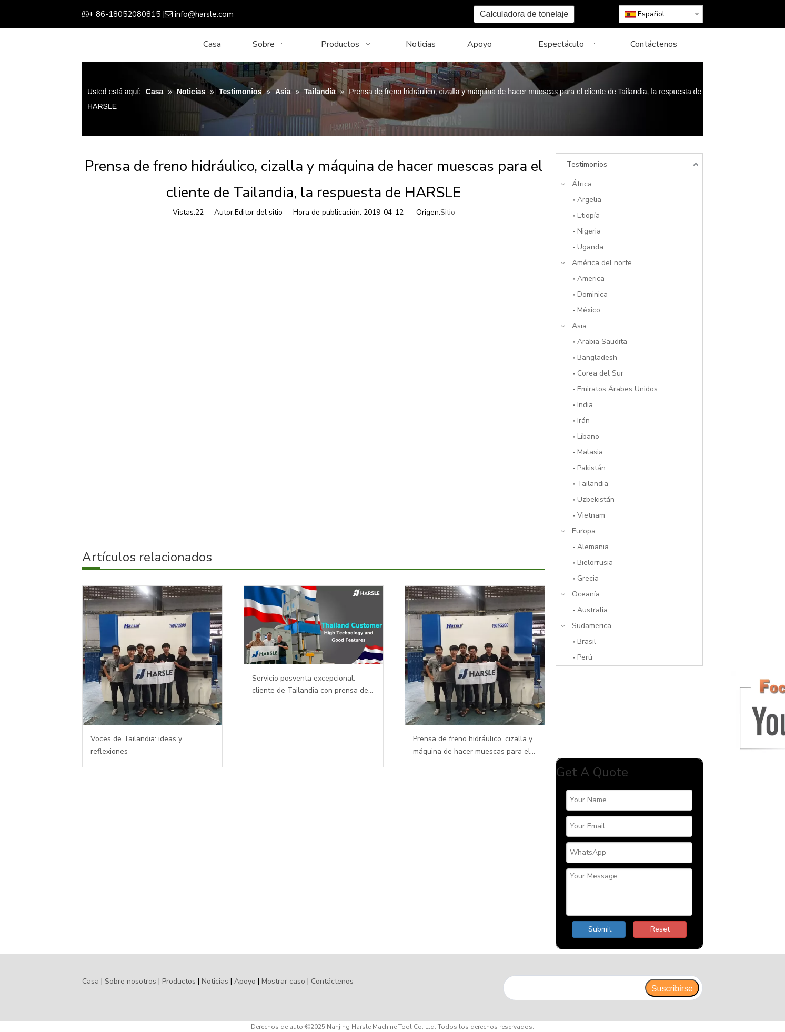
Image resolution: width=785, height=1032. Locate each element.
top (763, 987)
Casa (90, 981)
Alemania (593, 547)
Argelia (589, 200)
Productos (179, 981)
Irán (583, 421)
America (591, 279)
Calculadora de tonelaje (524, 13)
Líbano (588, 436)
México (588, 310)
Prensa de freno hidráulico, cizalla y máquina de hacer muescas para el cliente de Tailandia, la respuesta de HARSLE (474, 746)
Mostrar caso (283, 981)
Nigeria (589, 231)
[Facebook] (299, 14)
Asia (579, 326)
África (582, 184)
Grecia (588, 578)
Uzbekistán (596, 499)
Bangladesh (597, 357)
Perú (584, 657)
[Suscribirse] (672, 988)
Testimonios (587, 164)
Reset (660, 929)
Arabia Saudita (602, 342)
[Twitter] (332, 14)
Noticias (215, 981)
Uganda (590, 247)
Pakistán (591, 468)
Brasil (586, 641)
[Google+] (316, 14)
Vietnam (591, 515)
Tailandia (592, 484)
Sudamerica (591, 626)
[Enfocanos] (629, 712)
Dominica (592, 294)
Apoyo (245, 981)
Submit (599, 929)
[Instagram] (364, 14)
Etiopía (588, 215)
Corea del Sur (600, 373)
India (585, 405)
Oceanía (586, 594)
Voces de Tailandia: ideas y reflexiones (136, 745)
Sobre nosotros (130, 981)
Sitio (447, 212)
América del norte (602, 263)
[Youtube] (348, 14)
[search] (574, 988)
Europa (584, 531)
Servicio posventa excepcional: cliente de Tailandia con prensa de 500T (310, 685)
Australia (592, 610)
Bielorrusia (595, 563)
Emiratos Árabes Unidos (617, 389)
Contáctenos (332, 981)
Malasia (590, 452)
